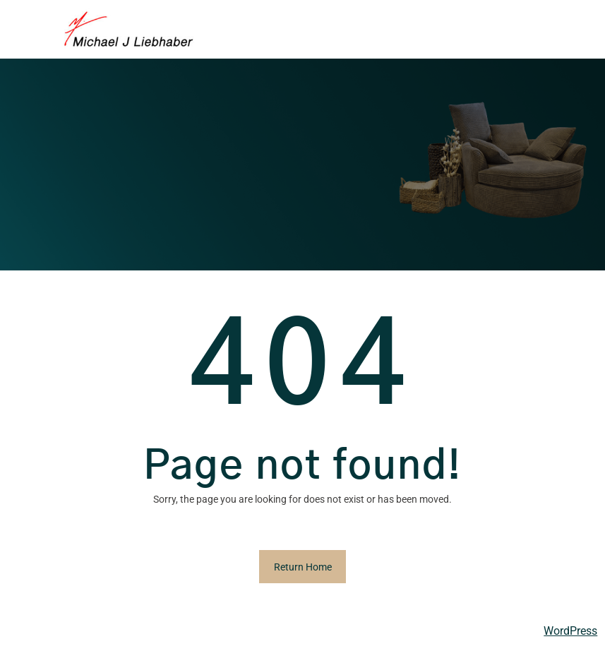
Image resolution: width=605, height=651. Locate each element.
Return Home (303, 567)
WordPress (570, 631)
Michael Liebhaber (57, 630)
